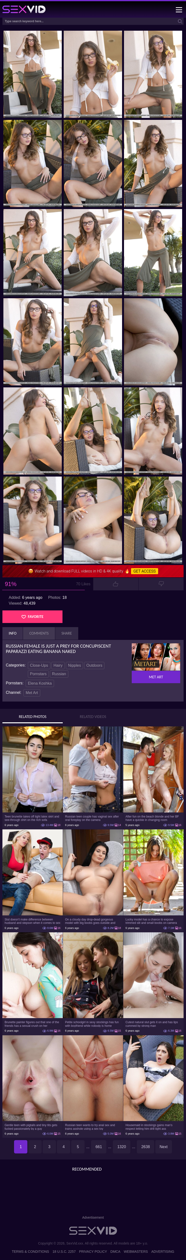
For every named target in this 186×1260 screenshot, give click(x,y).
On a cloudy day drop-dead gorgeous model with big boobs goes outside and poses (90, 921)
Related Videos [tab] (93, 717)
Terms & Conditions (30, 1251)
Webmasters (136, 1251)
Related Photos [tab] (32, 717)
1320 (121, 1147)
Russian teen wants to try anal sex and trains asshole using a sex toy (90, 1126)
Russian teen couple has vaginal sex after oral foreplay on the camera (92, 818)
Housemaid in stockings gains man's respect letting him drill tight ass (148, 1126)
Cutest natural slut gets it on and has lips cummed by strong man (151, 1024)
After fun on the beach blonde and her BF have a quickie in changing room (152, 818)
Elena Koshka (40, 683)
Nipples (74, 665)
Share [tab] (67, 633)
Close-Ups (39, 665)
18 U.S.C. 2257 (64, 1251)
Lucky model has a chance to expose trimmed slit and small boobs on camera (151, 921)
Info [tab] (12, 633)
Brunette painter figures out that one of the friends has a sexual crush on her (32, 1024)
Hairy (58, 665)
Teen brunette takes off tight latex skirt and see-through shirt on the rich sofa (32, 818)
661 (98, 1147)
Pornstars (38, 674)
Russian (59, 674)
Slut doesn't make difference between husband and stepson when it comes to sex (32, 921)
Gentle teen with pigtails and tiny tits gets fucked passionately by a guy (31, 1126)
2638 (145, 1147)
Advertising (162, 1251)
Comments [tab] (39, 633)
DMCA (115, 1251)
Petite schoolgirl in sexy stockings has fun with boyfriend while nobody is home (92, 1024)
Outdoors (94, 665)
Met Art (32, 693)
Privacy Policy (93, 1251)
